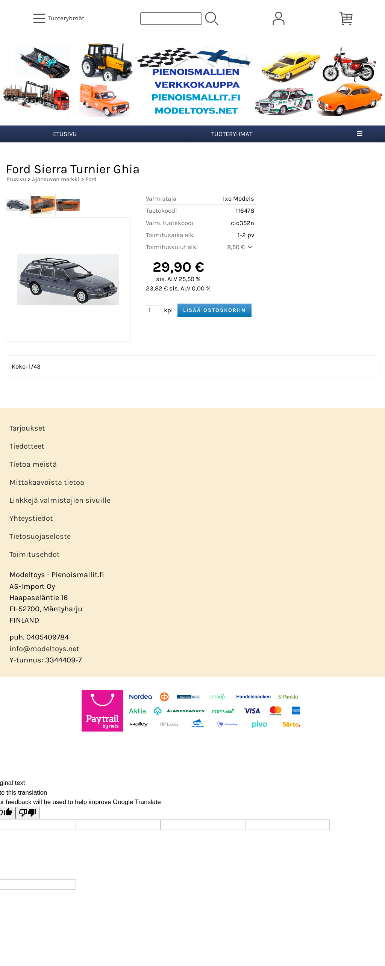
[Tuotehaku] (171, 18)
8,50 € (240, 247)
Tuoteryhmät (231, 134)
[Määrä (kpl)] (154, 310)
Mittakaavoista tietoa (46, 482)
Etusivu (65, 134)
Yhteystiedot (31, 518)
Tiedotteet (26, 446)
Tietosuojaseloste (40, 536)
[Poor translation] (27, 813)
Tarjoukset (27, 428)
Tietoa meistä (33, 464)
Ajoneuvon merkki (56, 179)
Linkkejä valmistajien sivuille (60, 500)
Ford (91, 179)
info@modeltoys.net (44, 648)
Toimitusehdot (34, 554)
